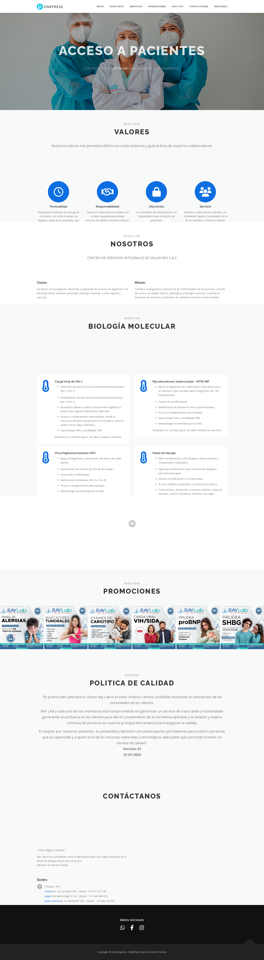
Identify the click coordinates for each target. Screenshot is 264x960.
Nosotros (117, 6)
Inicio (100, 6)
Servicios (136, 6)
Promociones (157, 6)
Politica (177, 6)
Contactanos (198, 6)
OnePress (134, 952)
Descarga (220, 6)
